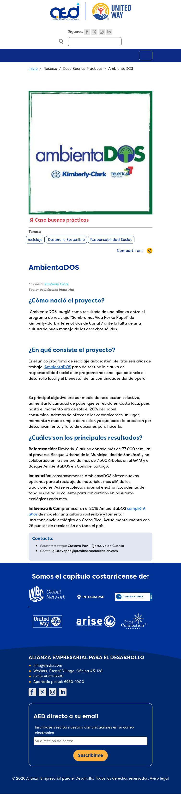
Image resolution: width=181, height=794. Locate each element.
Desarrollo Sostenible (66, 239)
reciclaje (35, 239)
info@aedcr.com (47, 665)
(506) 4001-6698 (48, 676)
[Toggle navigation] (145, 55)
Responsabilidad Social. (111, 239)
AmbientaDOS (57, 366)
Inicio (33, 68)
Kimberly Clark (56, 284)
